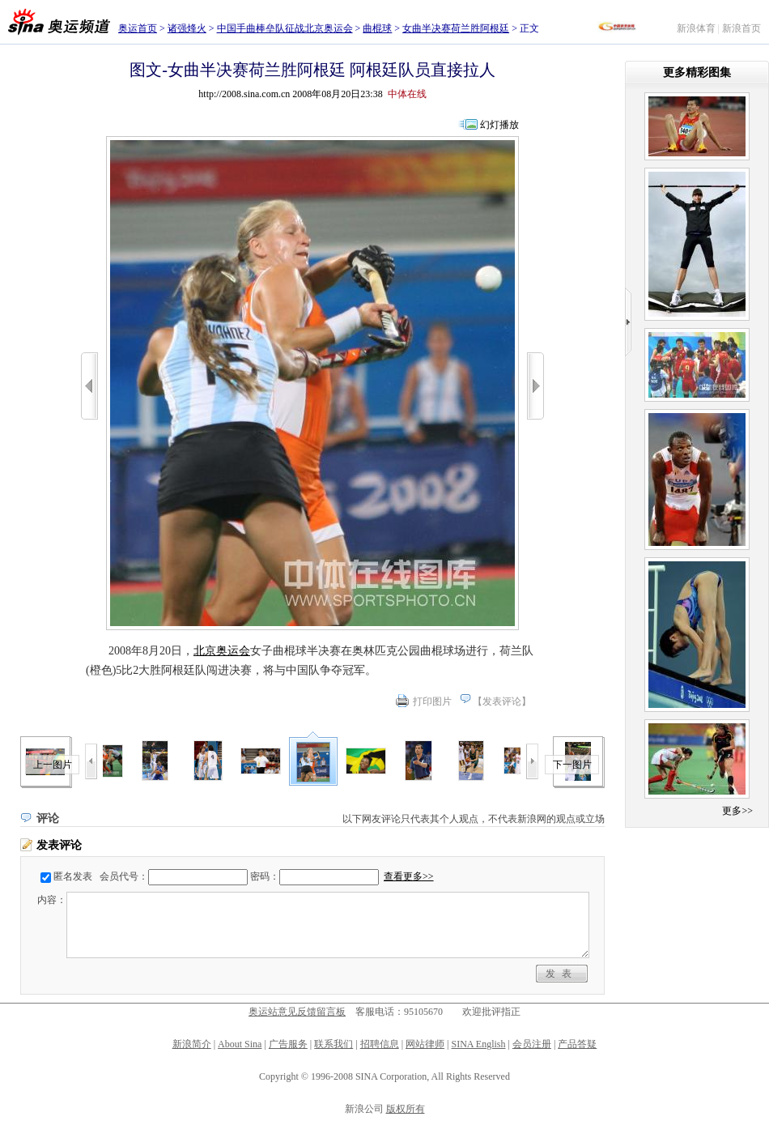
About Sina (239, 1044)
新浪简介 (191, 1044)
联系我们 (333, 1044)
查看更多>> (409, 876)
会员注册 (531, 1044)
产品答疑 (577, 1044)
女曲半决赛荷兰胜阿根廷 (455, 28)
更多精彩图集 (697, 72)
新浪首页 (741, 28)
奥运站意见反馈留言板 (297, 1011)
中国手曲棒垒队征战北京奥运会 (285, 28)
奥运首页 (137, 28)
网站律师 (425, 1044)
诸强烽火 (187, 28)
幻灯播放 (499, 124)
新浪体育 (696, 28)
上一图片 (52, 764)
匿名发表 (72, 876)
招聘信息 (379, 1044)
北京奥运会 (221, 651)
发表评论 (501, 701)
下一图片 (572, 764)
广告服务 (288, 1044)
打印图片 (432, 701)
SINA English (478, 1044)
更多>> (737, 810)
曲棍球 (377, 28)
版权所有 (405, 1109)
